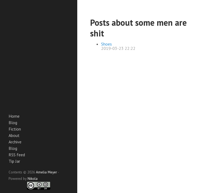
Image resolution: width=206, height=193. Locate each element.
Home (14, 116)
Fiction (15, 129)
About (14, 135)
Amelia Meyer (46, 172)
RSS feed (17, 154)
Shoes (106, 44)
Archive (15, 141)
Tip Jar (14, 161)
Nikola (33, 178)
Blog (13, 122)
